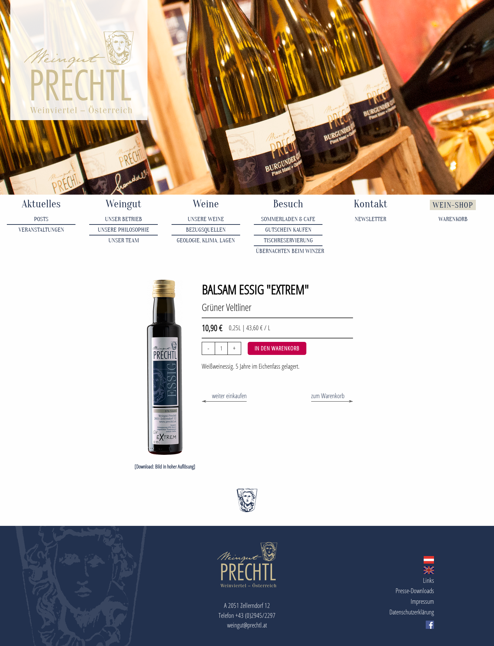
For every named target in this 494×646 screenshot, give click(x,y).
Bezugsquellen (206, 230)
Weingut (123, 204)
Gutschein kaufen (288, 230)
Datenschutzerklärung (411, 611)
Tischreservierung (288, 240)
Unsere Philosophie (123, 230)
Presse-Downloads (415, 590)
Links (428, 580)
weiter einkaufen (229, 395)
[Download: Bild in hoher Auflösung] (164, 466)
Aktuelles (41, 204)
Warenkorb (453, 219)
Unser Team (123, 240)
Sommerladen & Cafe (288, 219)
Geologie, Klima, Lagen (206, 240)
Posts (41, 219)
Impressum (422, 601)
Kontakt (370, 204)
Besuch (288, 204)
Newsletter (370, 219)
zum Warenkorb (327, 395)
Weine (206, 204)
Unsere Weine (206, 219)
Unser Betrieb (123, 219)
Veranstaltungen (41, 230)
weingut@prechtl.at (247, 625)
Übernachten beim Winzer (289, 251)
